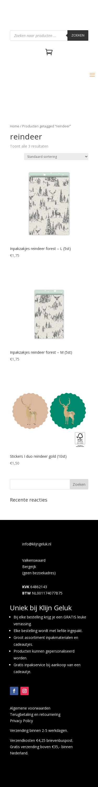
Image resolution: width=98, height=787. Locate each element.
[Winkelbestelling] (56, 156)
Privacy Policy (21, 720)
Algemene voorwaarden (30, 708)
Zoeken (77, 35)
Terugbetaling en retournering (35, 714)
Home (14, 126)
